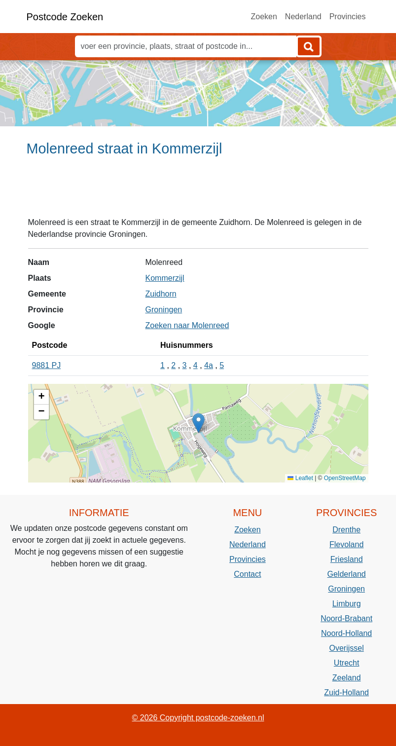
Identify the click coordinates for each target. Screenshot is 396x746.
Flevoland (346, 544)
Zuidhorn (161, 294)
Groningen (163, 309)
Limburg (346, 603)
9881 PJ (46, 365)
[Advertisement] (198, 191)
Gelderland (346, 574)
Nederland (303, 16)
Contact (247, 574)
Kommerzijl (164, 278)
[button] (198, 423)
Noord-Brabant (346, 618)
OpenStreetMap (345, 478)
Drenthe (346, 529)
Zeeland (346, 677)
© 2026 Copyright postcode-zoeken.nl (198, 717)
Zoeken (264, 16)
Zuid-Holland (346, 692)
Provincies (347, 16)
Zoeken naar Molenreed (187, 325)
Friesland (346, 559)
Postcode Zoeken (65, 16)
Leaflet (300, 478)
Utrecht (347, 663)
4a (208, 365)
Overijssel (346, 648)
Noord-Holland (346, 633)
